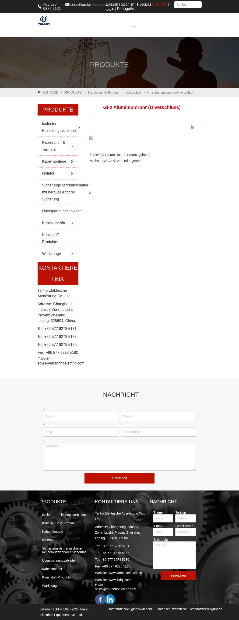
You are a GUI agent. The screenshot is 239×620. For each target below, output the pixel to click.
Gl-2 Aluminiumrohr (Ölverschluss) (170, 92)
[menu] (133, 26)
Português (125, 9)
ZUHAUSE (50, 92)
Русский (144, 4)
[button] (133, 26)
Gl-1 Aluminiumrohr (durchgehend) (125, 155)
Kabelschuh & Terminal (103, 92)
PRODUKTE (73, 92)
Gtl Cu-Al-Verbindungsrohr (121, 161)
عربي (110, 9)
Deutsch (160, 4)
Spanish (127, 4)
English (112, 4)
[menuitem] (133, 26)
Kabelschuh (133, 92)
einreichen (119, 478)
